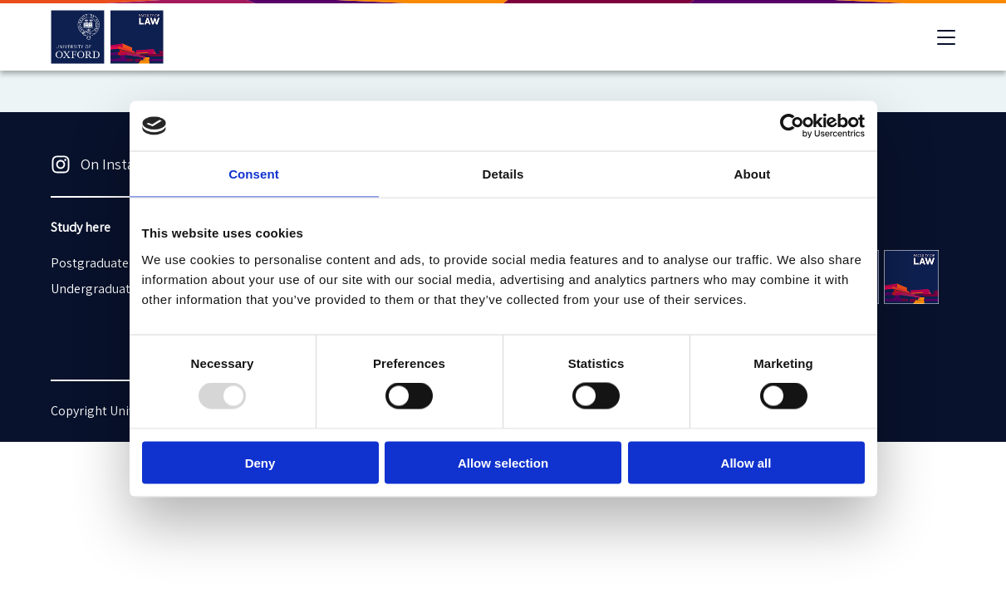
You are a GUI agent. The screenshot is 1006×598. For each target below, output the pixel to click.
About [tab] (752, 174)
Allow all (746, 462)
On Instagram (109, 164)
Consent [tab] (253, 174)
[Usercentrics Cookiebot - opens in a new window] (792, 126)
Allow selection (503, 462)
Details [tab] (503, 174)
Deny (260, 462)
